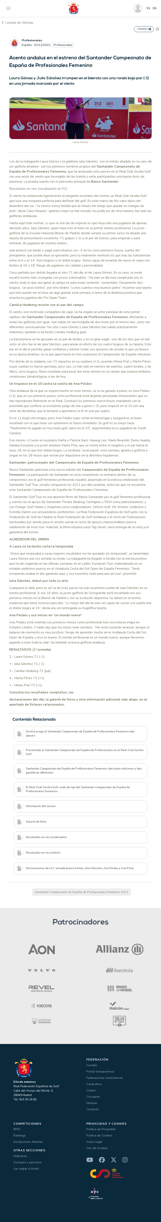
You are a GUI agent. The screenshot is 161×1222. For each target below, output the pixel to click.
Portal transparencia (100, 1071)
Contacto (92, 1109)
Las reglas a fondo (26, 1168)
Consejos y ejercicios (27, 1162)
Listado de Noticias (18, 22)
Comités (91, 1065)
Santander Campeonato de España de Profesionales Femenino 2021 (81, 892)
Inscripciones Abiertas (28, 1142)
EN (154, 8)
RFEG (17, 1129)
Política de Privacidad (100, 1129)
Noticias (91, 1103)
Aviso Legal (94, 1142)
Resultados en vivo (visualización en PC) (38, 188)
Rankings (19, 1135)
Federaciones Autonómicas (104, 1078)
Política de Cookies (99, 1135)
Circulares (93, 1097)
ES (148, 8)
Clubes (91, 1090)
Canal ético (94, 1084)
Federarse (20, 1156)
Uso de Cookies (97, 1148)
